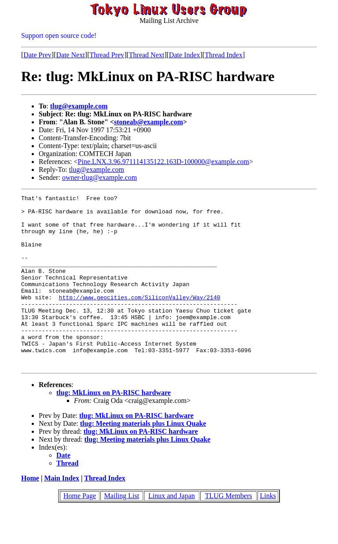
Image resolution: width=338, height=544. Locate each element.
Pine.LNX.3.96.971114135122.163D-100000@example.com (164, 161)
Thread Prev (106, 55)
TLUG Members (228, 530)
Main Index (61, 512)
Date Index (184, 55)
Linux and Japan (171, 530)
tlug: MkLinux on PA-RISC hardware (113, 427)
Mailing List (122, 530)
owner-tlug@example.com (99, 177)
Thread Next (146, 55)
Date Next (70, 55)
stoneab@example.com (148, 122)
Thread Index (223, 55)
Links (268, 530)
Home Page (79, 530)
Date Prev (37, 55)
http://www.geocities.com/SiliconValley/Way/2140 (139, 318)
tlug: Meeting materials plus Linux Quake (143, 458)
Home (30, 512)
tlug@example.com (79, 106)
